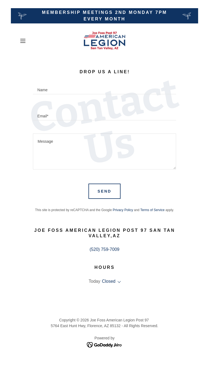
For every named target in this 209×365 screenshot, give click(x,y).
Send (105, 191)
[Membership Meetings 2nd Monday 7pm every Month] (104, 15)
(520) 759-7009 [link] (104, 249)
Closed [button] (108, 281)
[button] (30, 40)
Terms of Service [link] (152, 210)
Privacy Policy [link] (123, 210)
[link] (104, 41)
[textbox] (104, 87)
